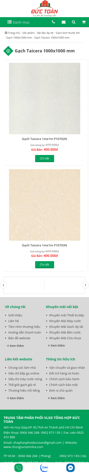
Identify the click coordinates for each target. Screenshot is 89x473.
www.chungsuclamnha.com (23, 447)
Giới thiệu (15, 315)
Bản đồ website (19, 338)
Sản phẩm (28, 33)
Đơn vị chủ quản (61, 390)
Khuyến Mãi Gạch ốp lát (66, 326)
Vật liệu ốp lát (45, 33)
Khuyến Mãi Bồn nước (65, 332)
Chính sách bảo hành (64, 379)
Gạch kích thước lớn (68, 33)
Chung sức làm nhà (22, 367)
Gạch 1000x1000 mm (19, 37)
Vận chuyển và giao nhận (67, 367)
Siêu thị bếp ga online (23, 373)
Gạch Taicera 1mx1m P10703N (44, 245)
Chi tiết (44, 158)
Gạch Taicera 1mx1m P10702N (44, 139)
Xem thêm (17, 346)
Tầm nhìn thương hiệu (24, 326)
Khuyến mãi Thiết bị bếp (66, 315)
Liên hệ (13, 321)
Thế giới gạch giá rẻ (22, 385)
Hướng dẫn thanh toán (24, 332)
